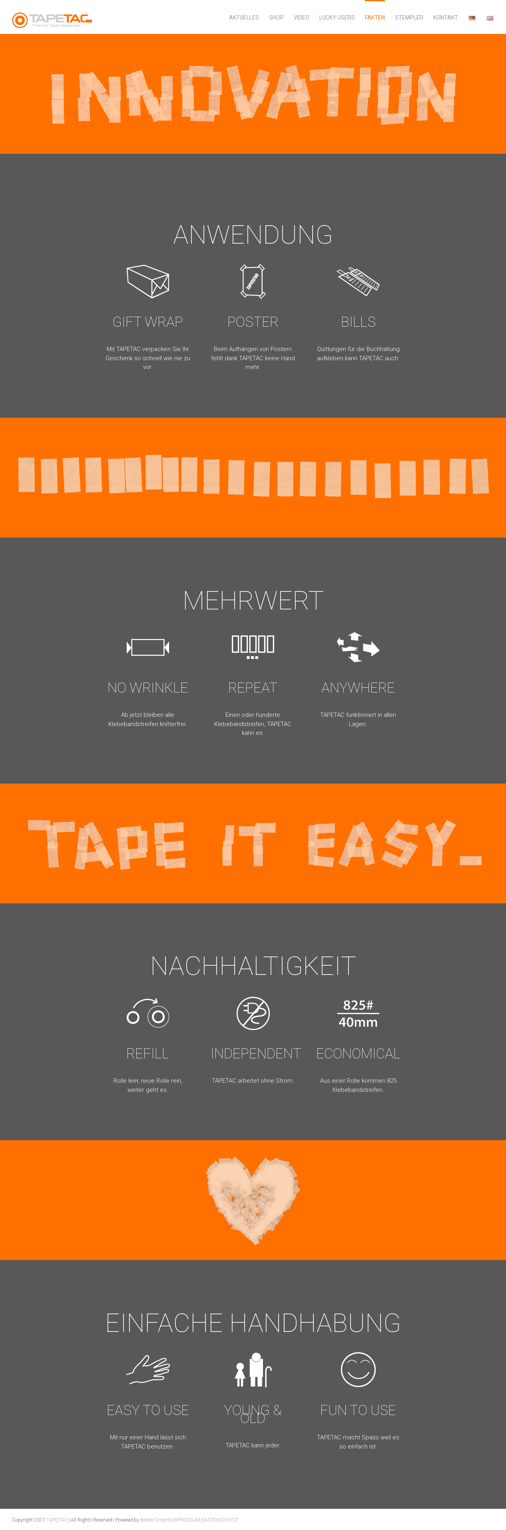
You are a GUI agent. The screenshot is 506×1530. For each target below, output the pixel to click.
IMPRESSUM (186, 1520)
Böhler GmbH (154, 1520)
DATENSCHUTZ (221, 1520)
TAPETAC (56, 1520)
